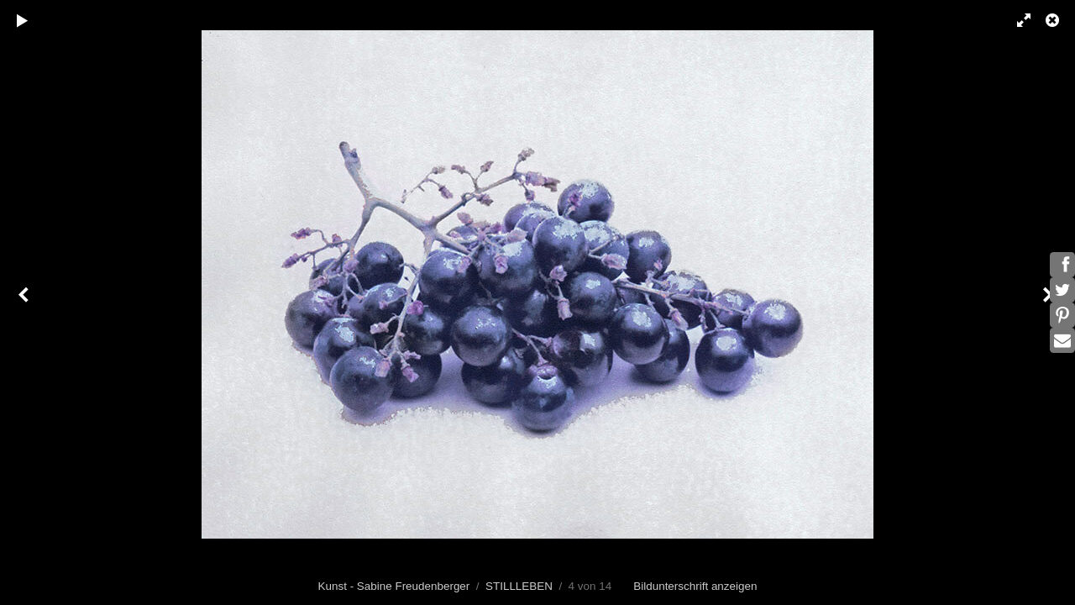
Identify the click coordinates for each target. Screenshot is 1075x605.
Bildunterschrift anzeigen (695, 586)
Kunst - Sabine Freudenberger (394, 586)
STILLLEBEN (519, 586)
